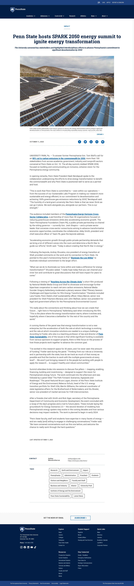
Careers (61, 535)
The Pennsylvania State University (18, 583)
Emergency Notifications (84, 558)
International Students (64, 560)
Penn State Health (63, 543)
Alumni (73, 486)
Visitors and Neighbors (59, 480)
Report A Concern (118, 2)
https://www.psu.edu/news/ (77, 461)
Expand (100, 134)
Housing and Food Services (85, 540)
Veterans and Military (64, 565)
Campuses (61, 540)
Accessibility (55, 583)
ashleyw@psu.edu (74, 459)
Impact (67, 26)
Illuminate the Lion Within (82, 258)
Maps (98, 532)
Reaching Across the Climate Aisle (66, 282)
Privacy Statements (34, 583)
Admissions (44, 16)
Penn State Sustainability (60, 496)
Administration (70, 475)
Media (60, 576)
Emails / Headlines (83, 555)
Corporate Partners (102, 545)
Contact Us (62, 545)
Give (103, 2)
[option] (26, 543)
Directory (99, 535)
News (93, 16)
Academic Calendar (102, 540)
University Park (86, 486)
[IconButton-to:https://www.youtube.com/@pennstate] (31, 547)
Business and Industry (59, 486)
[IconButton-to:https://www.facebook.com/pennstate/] (24, 547)
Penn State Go (82, 560)
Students (95, 475)
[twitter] (85, 142)
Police (79, 568)
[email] (96, 142)
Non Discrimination (45, 583)
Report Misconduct (83, 565)
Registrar (80, 532)
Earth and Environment (70, 470)
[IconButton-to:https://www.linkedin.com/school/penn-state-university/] (28, 547)
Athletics (83, 16)
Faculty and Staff (78, 480)
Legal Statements (64, 583)
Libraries (99, 537)
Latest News (78, 496)
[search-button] (99, 2)
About (104, 16)
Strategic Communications (85, 563)
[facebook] (79, 142)
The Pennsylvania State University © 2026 (113, 583)
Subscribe (79, 518)
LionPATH (100, 543)
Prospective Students (64, 555)
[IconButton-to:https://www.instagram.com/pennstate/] (21, 547)
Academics (29, 16)
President (83, 475)
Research (72, 16)
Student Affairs (82, 537)
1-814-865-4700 (28, 543)
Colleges (61, 537)
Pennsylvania (55, 475)
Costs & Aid (58, 16)
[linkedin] (91, 142)
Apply (108, 2)
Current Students (63, 558)
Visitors (61, 568)
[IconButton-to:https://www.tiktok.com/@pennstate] (35, 547)
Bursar (79, 535)
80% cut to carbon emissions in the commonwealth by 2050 (58, 158)
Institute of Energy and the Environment (66, 491)
